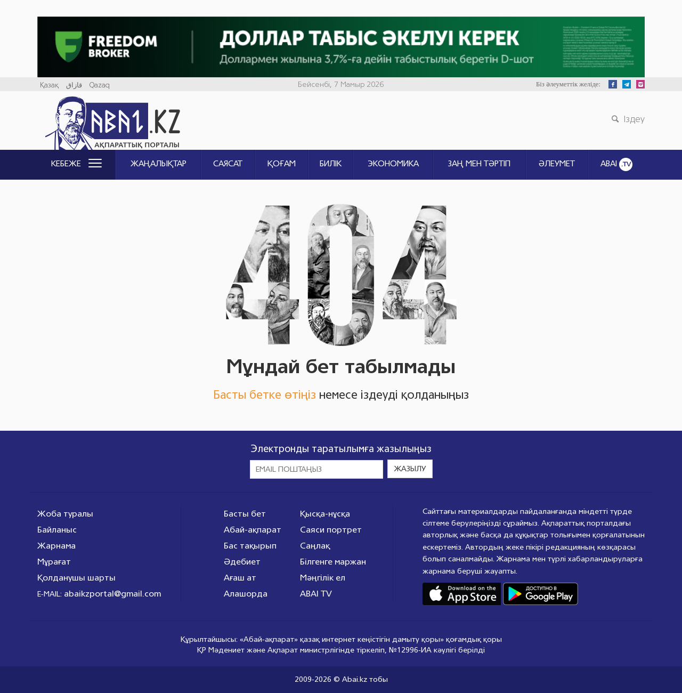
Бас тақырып (250, 545)
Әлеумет (557, 163)
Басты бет (245, 513)
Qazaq (100, 85)
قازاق (74, 85)
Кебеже (76, 163)
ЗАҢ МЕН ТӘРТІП (479, 163)
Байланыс (57, 529)
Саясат (227, 163)
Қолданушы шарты (76, 577)
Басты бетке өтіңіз (264, 395)
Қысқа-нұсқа (325, 513)
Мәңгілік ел (322, 577)
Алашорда (245, 593)
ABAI (616, 164)
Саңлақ (315, 545)
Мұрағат (54, 561)
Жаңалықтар (158, 163)
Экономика (393, 163)
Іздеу (626, 119)
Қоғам (281, 163)
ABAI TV (316, 593)
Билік (331, 163)
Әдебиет (242, 561)
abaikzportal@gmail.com (112, 593)
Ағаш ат (240, 577)
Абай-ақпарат (252, 529)
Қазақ (49, 85)
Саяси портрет (331, 529)
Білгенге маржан (333, 561)
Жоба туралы (65, 513)
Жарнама (56, 545)
